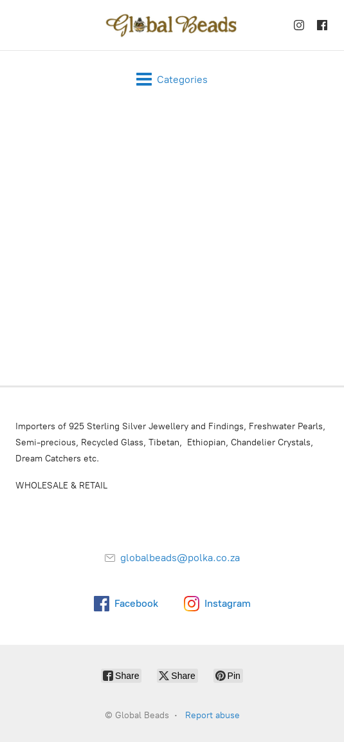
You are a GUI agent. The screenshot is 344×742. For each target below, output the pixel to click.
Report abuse (212, 715)
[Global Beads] (172, 25)
